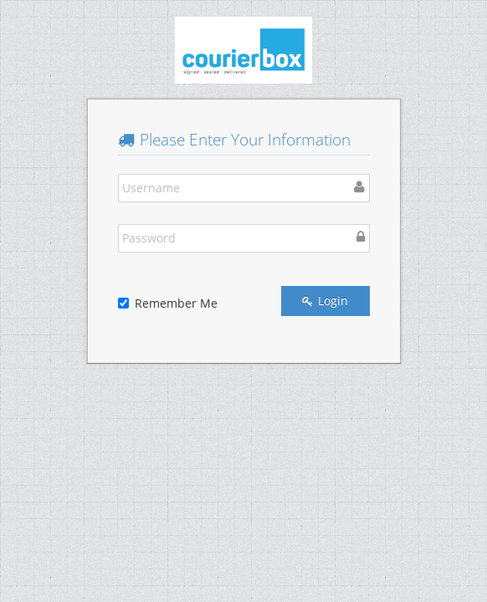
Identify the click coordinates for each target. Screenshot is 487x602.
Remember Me (168, 303)
